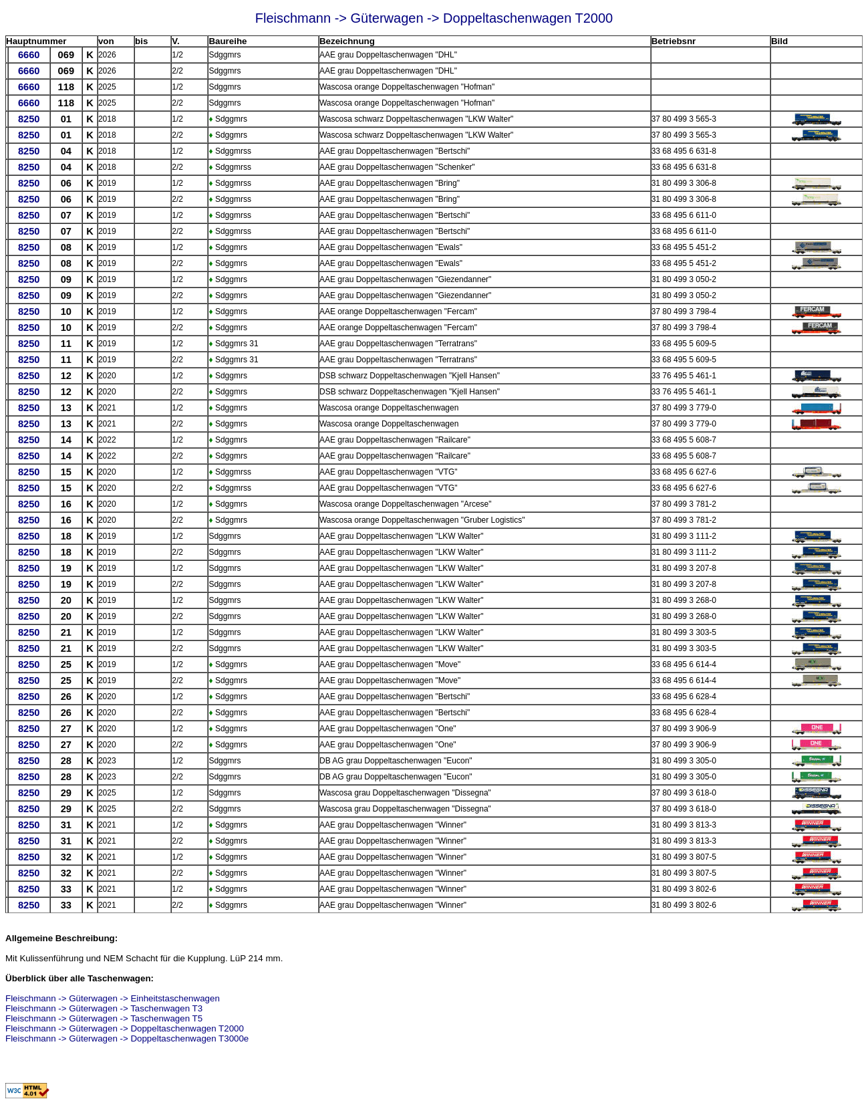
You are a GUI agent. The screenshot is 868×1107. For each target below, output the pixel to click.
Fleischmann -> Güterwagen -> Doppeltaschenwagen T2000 (124, 1028)
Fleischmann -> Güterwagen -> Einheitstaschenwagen (112, 998)
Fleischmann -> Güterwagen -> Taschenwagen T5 (103, 1018)
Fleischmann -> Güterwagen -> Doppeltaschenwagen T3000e (127, 1038)
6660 (29, 54)
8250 (29, 119)
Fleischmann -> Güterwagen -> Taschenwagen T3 (103, 1008)
